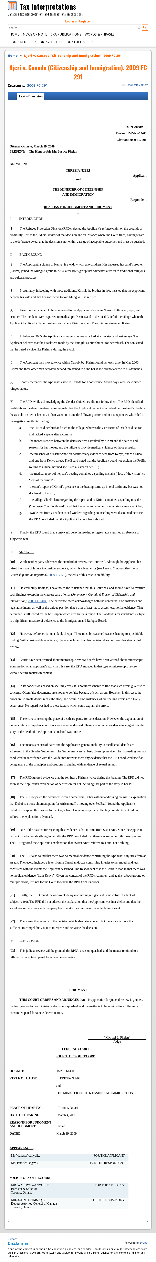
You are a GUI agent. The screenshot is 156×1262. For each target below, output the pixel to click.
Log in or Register (78, 21)
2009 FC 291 (37, 85)
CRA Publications (66, 34)
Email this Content (135, 85)
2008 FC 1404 (37, 601)
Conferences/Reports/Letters (36, 42)
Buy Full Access (80, 42)
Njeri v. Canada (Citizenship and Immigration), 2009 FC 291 (73, 55)
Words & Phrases (100, 34)
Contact (12, 1239)
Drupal (144, 1242)
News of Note (35, 34)
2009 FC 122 (57, 575)
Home (14, 34)
